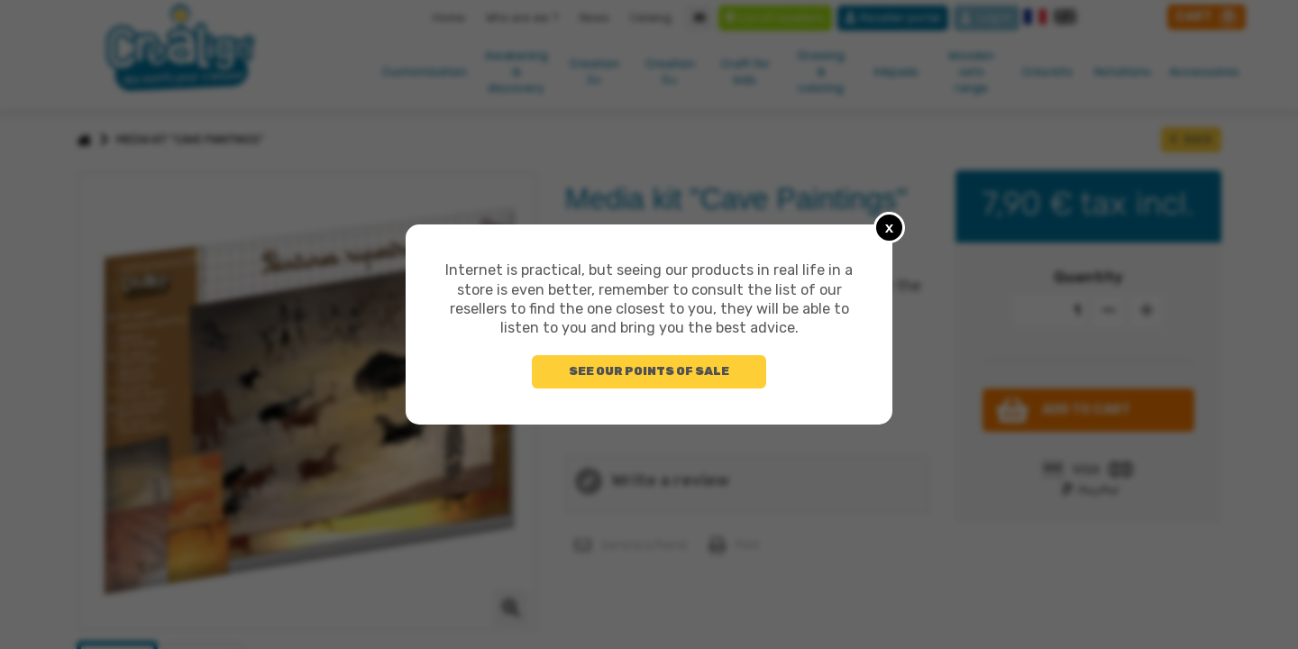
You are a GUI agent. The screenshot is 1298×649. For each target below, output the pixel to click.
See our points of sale (649, 371)
